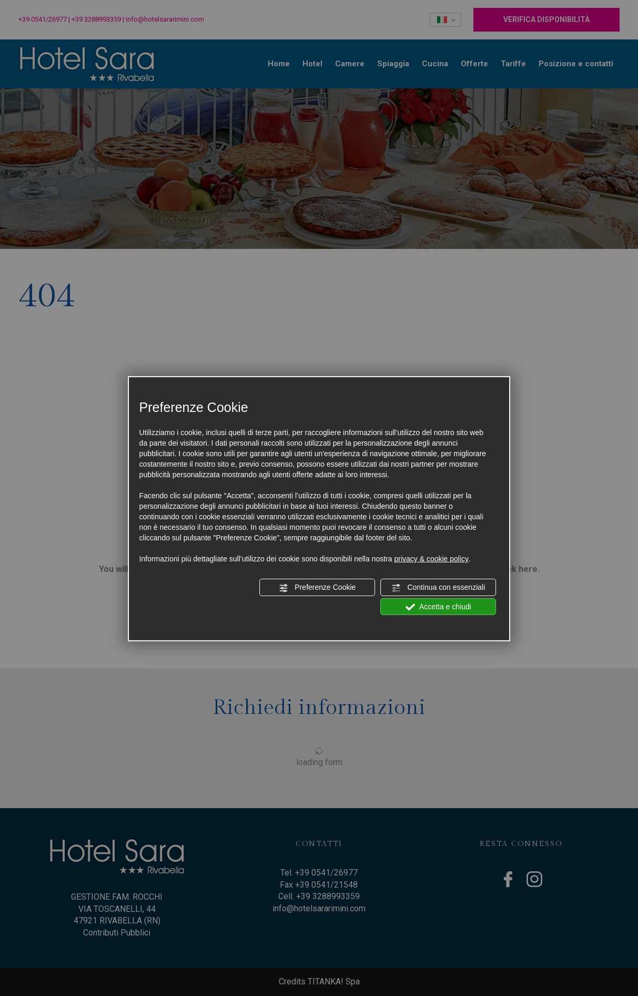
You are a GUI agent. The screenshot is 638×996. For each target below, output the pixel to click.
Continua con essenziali (438, 587)
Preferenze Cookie (317, 587)
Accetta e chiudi (438, 606)
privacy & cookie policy (431, 559)
